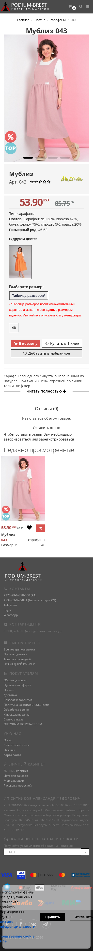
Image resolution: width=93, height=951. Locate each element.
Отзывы (9, 750)
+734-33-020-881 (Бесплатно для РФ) (30, 600)
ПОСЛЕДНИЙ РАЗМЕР (19, 664)
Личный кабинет (16, 771)
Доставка (10, 695)
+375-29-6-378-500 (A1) (20, 595)
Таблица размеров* (28, 296)
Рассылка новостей (18, 785)
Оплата (9, 690)
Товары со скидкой (17, 659)
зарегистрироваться (56, 439)
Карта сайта (12, 755)
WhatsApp (11, 615)
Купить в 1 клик (62, 343)
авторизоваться (17, 439)
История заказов (16, 776)
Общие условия (15, 680)
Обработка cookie (16, 709)
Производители (15, 654)
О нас (8, 740)
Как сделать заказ (17, 714)
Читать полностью (46, 391)
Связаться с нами (17, 745)
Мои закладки (14, 780)
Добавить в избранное (46, 353)
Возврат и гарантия (18, 700)
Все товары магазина (19, 649)
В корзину (25, 343)
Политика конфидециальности (26, 705)
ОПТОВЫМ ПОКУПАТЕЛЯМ (23, 724)
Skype (8, 610)
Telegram (10, 605)
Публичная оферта (17, 685)
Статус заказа (14, 719)
